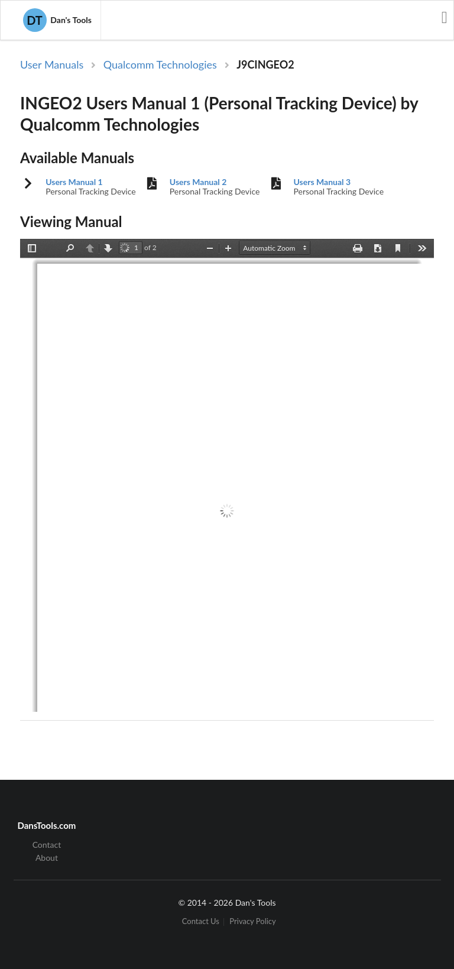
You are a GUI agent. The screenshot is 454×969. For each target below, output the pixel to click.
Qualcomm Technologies (160, 64)
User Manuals (51, 64)
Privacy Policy (252, 922)
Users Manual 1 (74, 182)
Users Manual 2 (198, 182)
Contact (47, 845)
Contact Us (200, 922)
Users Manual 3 (322, 182)
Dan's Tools (57, 20)
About (46, 858)
